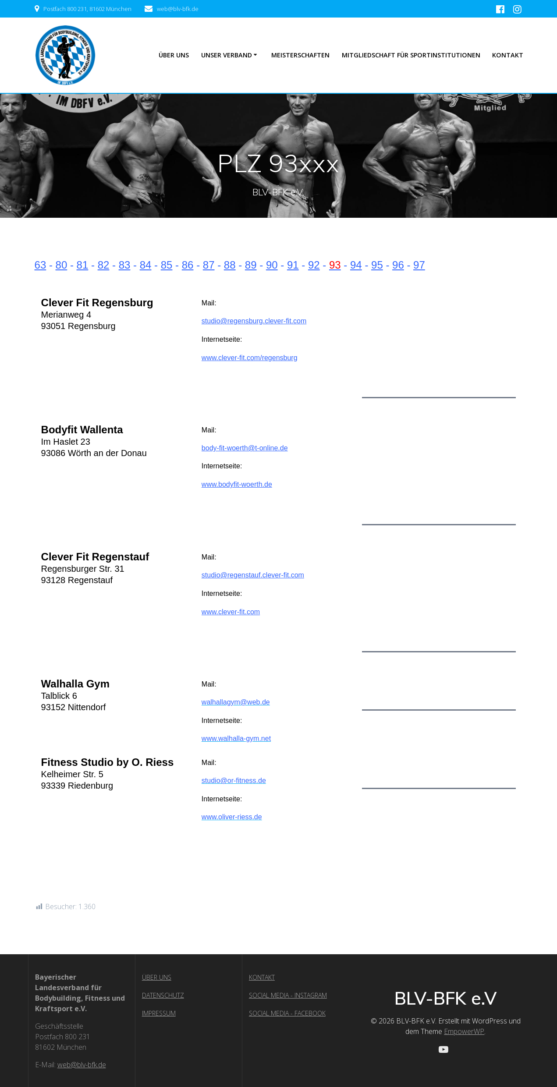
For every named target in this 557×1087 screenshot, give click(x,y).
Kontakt (507, 55)
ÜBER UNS (174, 55)
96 (398, 265)
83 (125, 265)
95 (377, 265)
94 (356, 265)
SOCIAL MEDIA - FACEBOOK (287, 1013)
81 (83, 265)
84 (146, 265)
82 (104, 265)
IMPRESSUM (159, 1013)
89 (251, 265)
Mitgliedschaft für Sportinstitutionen (411, 55)
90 (272, 265)
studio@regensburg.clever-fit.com (254, 321)
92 (314, 265)
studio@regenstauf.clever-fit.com (253, 575)
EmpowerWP (464, 1031)
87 (209, 265)
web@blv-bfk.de (81, 1064)
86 (188, 265)
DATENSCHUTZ (163, 995)
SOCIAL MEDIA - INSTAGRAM (288, 995)
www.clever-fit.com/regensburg (250, 357)
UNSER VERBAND (226, 55)
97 (419, 265)
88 (230, 265)
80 (61, 265)
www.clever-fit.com (231, 612)
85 (167, 265)
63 (40, 265)
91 (293, 265)
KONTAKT (262, 977)
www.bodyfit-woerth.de (237, 484)
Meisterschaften (300, 55)
